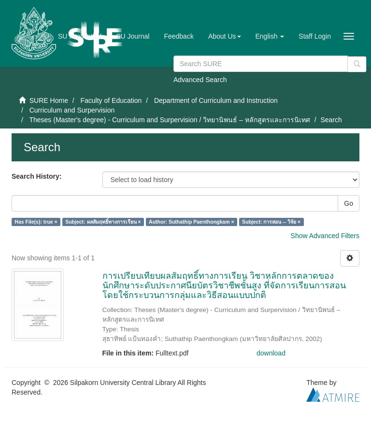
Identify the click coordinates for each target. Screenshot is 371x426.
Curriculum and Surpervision (72, 110)
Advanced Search (200, 80)
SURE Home (48, 100)
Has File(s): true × (35, 222)
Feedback (178, 36)
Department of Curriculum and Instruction (216, 100)
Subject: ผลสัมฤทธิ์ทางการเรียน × (103, 222)
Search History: (36, 176)
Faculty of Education (111, 100)
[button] (224, 36)
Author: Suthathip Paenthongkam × (191, 222)
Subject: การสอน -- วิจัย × (271, 222)
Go (348, 203)
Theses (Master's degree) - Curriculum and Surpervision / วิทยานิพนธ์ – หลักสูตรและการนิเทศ (169, 120)
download (271, 353)
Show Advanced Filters (325, 236)
